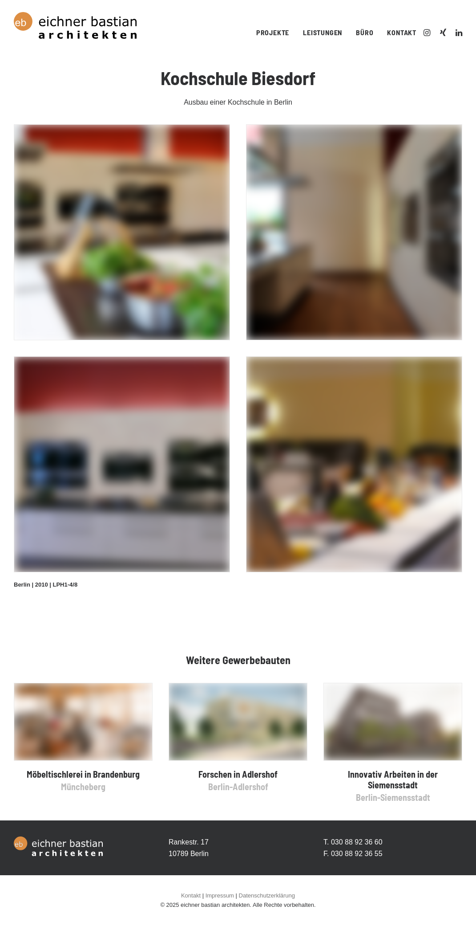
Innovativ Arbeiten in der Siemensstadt (393, 779)
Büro (364, 32)
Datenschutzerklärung (267, 895)
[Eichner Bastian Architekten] (75, 25)
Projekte (272, 32)
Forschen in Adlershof (238, 774)
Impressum (220, 895)
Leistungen (322, 32)
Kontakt (401, 32)
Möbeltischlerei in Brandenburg (83, 774)
